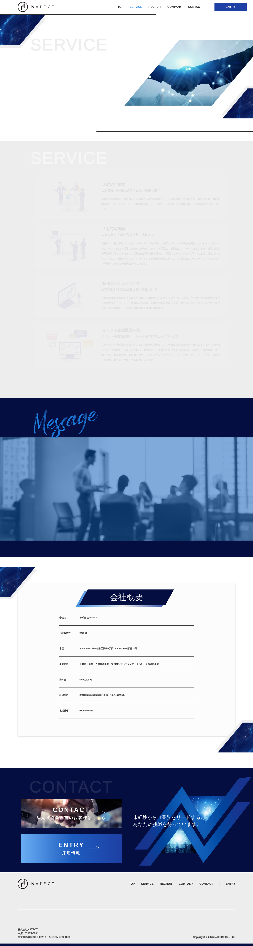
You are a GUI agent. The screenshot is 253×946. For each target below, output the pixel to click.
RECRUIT (155, 6)
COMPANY (174, 6)
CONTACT (195, 6)
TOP (120, 6)
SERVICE (136, 6)
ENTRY (230, 6)
